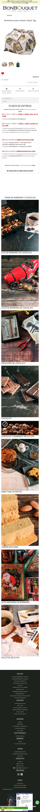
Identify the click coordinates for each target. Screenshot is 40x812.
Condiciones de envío (20, 751)
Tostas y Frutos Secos (20, 714)
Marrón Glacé (20, 689)
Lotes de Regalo (20, 736)
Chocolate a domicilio (20, 681)
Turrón (20, 722)
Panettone (20, 724)
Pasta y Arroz (20, 711)
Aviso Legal (20, 783)
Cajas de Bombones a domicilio (20, 676)
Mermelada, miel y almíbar (20, 687)
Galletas (20, 685)
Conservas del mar (20, 703)
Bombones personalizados (20, 691)
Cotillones (20, 730)
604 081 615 (20, 763)
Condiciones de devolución (20, 754)
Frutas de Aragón (20, 728)
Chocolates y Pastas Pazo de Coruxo (20, 695)
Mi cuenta (20, 756)
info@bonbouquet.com (20, 768)
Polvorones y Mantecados (20, 726)
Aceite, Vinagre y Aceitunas (20, 709)
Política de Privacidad (20, 785)
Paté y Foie (20, 705)
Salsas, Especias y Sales (20, 707)
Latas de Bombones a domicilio (20, 679)
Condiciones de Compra (20, 787)
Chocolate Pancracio (20, 697)
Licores (20, 741)
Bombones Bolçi (20, 693)
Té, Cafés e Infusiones (20, 743)
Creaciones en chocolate (20, 683)
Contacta (20, 761)
